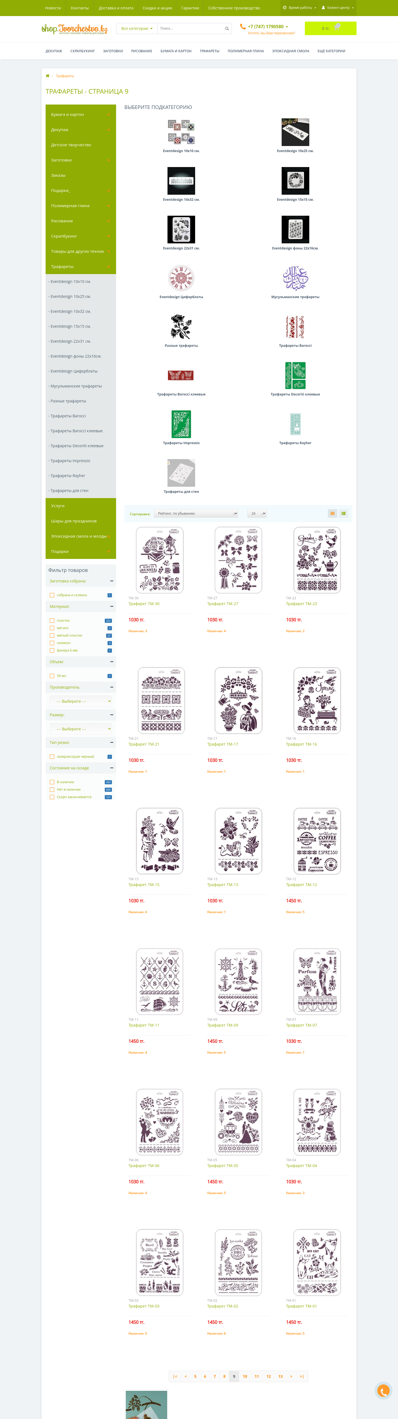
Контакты (254, 8)
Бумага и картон (176, 51)
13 (280, 1133)
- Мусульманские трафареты (75, 386)
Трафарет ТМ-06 (144, 922)
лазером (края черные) (75, 756)
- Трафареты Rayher (66, 475)
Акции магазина (56, 1378)
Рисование (141, 51)
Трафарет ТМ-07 (301, 781)
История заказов (218, 1336)
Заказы (58, 175)
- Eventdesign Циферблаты (73, 371)
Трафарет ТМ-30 (144, 360)
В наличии (65, 782)
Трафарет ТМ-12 (301, 641)
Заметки (211, 1344)
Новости (227, 8)
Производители (56, 1369)
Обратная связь (56, 1353)
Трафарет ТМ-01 (301, 1062)
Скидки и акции (104, 8)
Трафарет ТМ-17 (222, 500)
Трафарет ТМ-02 (222, 1062)
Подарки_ (60, 190)
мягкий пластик (69, 635)
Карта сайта (52, 1361)
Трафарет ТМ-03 (144, 1062)
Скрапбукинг (82, 51)
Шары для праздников (74, 521)
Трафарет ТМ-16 (301, 500)
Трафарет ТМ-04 (301, 922)
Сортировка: (140, 270)
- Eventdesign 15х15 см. (69, 326)
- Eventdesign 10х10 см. (69, 281)
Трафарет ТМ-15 (144, 641)
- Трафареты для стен (68, 490)
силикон (63, 642)
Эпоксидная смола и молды (79, 536)
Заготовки (113, 51)
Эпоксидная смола (290, 51)
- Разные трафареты (67, 400)
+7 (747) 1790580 (301, 1346)
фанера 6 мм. (67, 650)
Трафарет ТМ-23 (301, 360)
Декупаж (54, 51)
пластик (63, 620)
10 (245, 1133)
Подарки (60, 551)
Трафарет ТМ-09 (222, 781)
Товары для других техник (77, 251)
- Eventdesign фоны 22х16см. (75, 356)
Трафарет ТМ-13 (222, 641)
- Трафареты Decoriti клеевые (76, 445)
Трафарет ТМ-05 (222, 922)
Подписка (212, 1353)
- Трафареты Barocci (67, 415)
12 (268, 1133)
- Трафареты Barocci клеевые (75, 430)
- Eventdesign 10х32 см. (69, 311)
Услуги (58, 505)
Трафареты (209, 51)
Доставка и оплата (62, 8)
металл (63, 628)
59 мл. (62, 675)
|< (175, 1133)
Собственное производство (183, 8)
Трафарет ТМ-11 (144, 781)
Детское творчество (71, 144)
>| (302, 1133)
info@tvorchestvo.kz (304, 1354)
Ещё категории (331, 51)
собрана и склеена (72, 595)
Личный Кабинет (218, 1328)
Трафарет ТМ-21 (144, 500)
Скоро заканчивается (74, 797)
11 (257, 1133)
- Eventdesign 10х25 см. (69, 296)
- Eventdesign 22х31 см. (69, 341)
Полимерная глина (246, 51)
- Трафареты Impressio (69, 460)
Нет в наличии (69, 789)
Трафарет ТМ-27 (222, 360)
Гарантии (138, 8)
